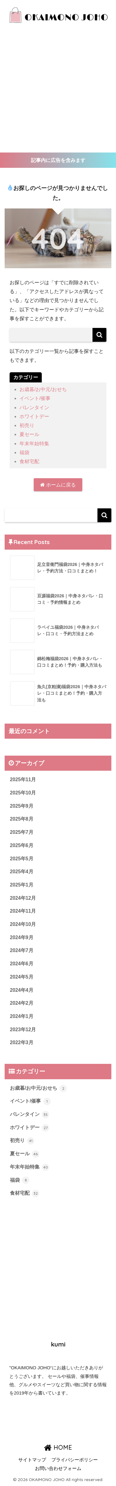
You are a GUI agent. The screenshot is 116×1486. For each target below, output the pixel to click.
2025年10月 (23, 792)
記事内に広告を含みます (58, 160)
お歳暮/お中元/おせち (43, 389)
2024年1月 (21, 1016)
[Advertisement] (58, 91)
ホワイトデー (34, 416)
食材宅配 (29, 461)
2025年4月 (21, 871)
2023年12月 (23, 1029)
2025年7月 (21, 832)
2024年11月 (23, 911)
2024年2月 (21, 1003)
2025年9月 (21, 806)
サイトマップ (32, 1459)
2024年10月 (23, 924)
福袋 (24, 452)
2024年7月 (21, 950)
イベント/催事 (34, 398)
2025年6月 (21, 845)
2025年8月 (21, 819)
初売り (26, 425)
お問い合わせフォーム (58, 1468)
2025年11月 (23, 779)
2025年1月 (21, 884)
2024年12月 (23, 898)
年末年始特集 (34, 443)
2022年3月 (21, 1042)
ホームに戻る (58, 484)
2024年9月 (21, 937)
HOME (58, 1447)
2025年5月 (21, 858)
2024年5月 (21, 976)
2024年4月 (21, 990)
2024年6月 (21, 963)
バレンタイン (34, 407)
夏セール (29, 434)
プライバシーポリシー (74, 1459)
